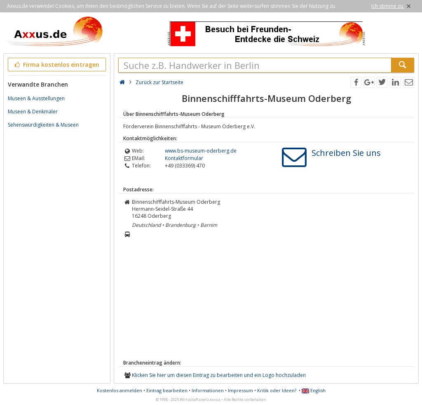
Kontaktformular (184, 158)
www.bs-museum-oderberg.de (201, 150)
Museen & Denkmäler (33, 111)
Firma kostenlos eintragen (56, 64)
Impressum (240, 390)
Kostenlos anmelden (119, 390)
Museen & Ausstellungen (36, 98)
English (314, 390)
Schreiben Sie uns (346, 152)
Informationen (208, 390)
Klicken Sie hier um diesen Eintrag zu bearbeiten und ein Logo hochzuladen (219, 375)
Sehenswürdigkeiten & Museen (43, 124)
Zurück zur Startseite (159, 82)
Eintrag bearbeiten (167, 390)
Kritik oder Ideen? (276, 390)
